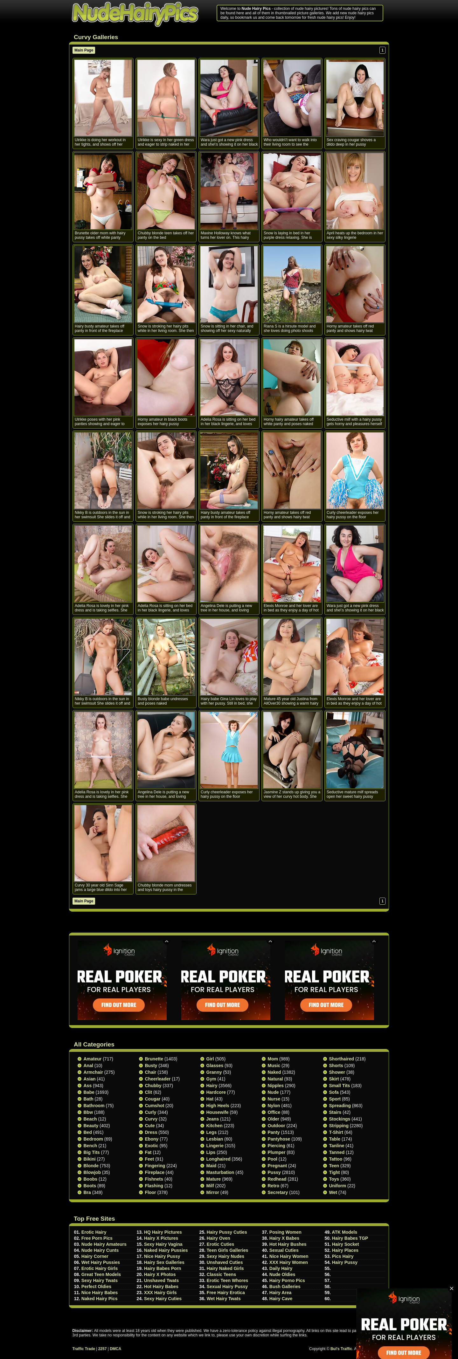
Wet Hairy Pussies (100, 1262)
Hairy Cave (280, 1298)
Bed (88, 1132)
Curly (150, 1112)
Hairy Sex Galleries (164, 1262)
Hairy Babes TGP (350, 1238)
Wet (333, 1192)
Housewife (217, 1112)
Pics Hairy (343, 1256)
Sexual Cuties (284, 1250)
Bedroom (93, 1139)
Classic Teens (221, 1274)
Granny (214, 1072)
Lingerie (215, 1145)
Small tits (339, 1085)
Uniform (337, 1185)
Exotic (151, 1145)
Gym (211, 1078)
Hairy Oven (218, 1238)
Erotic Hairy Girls (99, 1268)
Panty (274, 1132)
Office (274, 1112)
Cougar (153, 1098)
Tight (334, 1172)
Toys (334, 1179)
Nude (273, 1092)
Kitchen (214, 1125)
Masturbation (220, 1172)
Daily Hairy (280, 1268)
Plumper (277, 1152)
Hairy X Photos (160, 1274)
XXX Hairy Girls (160, 1292)
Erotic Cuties (220, 1244)
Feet (149, 1159)
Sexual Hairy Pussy (227, 1286)
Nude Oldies (282, 1274)
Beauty (91, 1125)
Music (274, 1065)
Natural (275, 1078)
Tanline (336, 1145)
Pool (272, 1159)
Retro (274, 1185)
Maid (211, 1165)
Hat (210, 1098)
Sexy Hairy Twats (99, 1280)
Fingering (155, 1165)
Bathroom (94, 1105)
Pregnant (277, 1165)
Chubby (153, 1085)
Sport (335, 1098)
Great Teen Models (101, 1274)
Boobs (91, 1179)
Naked (274, 1072)
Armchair (93, 1072)
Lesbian (214, 1139)
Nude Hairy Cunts (100, 1250)
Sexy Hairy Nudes (225, 1256)
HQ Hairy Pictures (163, 1232)
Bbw (88, 1112)
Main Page (83, 50)
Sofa (334, 1092)
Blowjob (92, 1172)
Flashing (154, 1185)
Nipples (276, 1085)
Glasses (215, 1065)
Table (335, 1139)
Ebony (152, 1139)
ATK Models (344, 1232)
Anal (88, 1065)
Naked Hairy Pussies (166, 1250)
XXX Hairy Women (288, 1262)
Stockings (339, 1118)
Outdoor (276, 1125)
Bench (90, 1145)
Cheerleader (158, 1078)
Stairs (335, 1112)
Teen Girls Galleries (227, 1250)
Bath (89, 1098)
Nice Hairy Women (289, 1256)
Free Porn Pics (97, 1238)
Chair (150, 1072)
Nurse (274, 1098)
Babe (89, 1092)
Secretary (278, 1192)
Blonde (91, 1165)
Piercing (276, 1145)
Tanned (337, 1152)
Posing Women (285, 1232)
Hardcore (216, 1092)
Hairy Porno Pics (287, 1280)
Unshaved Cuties (225, 1262)
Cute (150, 1125)
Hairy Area (280, 1292)
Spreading (340, 1105)
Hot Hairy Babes (161, 1286)
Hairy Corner (94, 1256)
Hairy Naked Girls (225, 1268)
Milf (210, 1185)
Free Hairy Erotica (226, 1292)
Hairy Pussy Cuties (227, 1232)
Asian (90, 1078)
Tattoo (336, 1159)
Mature (213, 1179)
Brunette (154, 1058)
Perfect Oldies (96, 1286)
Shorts (336, 1065)
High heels (217, 1105)
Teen (334, 1165)
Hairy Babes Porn (162, 1268)
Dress (151, 1132)
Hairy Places (345, 1250)
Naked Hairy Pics (99, 1298)
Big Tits (92, 1152)
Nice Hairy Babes (99, 1292)
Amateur (93, 1058)
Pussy (274, 1172)
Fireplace (154, 1172)
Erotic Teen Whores (227, 1280)
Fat (148, 1152)
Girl (210, 1058)
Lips (211, 1152)
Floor (150, 1192)
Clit (148, 1092)
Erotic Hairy (94, 1232)
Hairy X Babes (284, 1238)
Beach (90, 1118)
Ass (88, 1085)
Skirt (334, 1078)
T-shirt (336, 1132)
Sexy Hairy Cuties (163, 1298)
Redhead (277, 1179)
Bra (87, 1192)
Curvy (151, 1118)
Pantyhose (279, 1139)
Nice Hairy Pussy (162, 1256)
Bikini (90, 1159)
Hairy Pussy (344, 1262)
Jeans (212, 1118)
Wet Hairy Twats (224, 1298)
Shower (337, 1072)
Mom (273, 1058)
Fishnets (154, 1179)
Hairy (212, 1085)
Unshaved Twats (161, 1280)
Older (274, 1118)
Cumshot (154, 1105)
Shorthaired (341, 1058)
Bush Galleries (285, 1286)
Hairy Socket (345, 1244)
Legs (211, 1132)
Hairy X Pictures (161, 1238)
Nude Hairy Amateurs (104, 1244)
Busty (151, 1065)
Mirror (212, 1192)
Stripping (339, 1125)
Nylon (274, 1105)
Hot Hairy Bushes (288, 1244)
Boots (90, 1185)
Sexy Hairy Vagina (163, 1244)
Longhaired (218, 1159)
